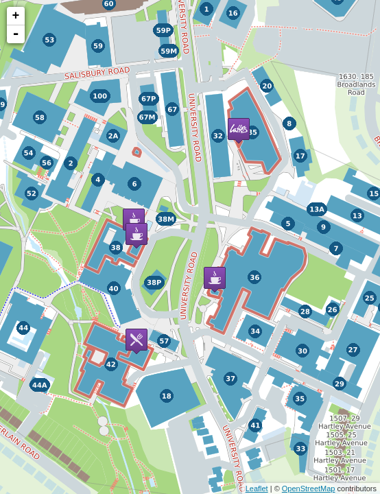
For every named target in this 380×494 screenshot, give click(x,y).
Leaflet (257, 488)
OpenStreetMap (308, 488)
